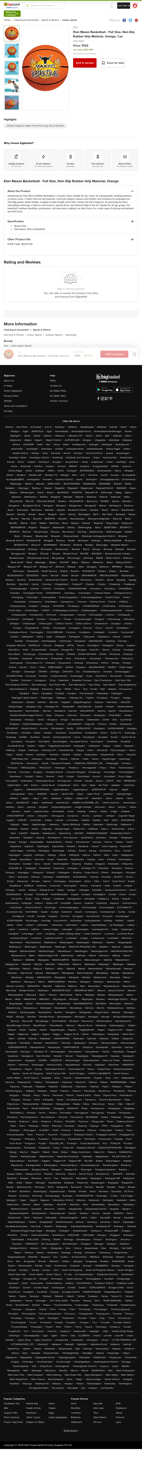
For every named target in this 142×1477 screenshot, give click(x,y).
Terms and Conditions (15, 406)
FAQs (53, 380)
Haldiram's (76, 1422)
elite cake (98, 1408)
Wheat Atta (32, 1403)
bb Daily (8, 411)
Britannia (75, 1417)
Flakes (52, 1408)
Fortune (120, 1417)
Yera (95, 1412)
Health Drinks (33, 1408)
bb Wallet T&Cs (58, 395)
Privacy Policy (11, 395)
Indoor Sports (35, 334)
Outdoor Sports (54, 334)
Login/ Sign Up (124, 6)
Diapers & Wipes (35, 1422)
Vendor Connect (59, 400)
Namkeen (31, 1412)
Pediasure (121, 1408)
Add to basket (85, 63)
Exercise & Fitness (15, 334)
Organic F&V (10, 1412)
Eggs (51, 1412)
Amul (73, 1403)
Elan (75, 27)
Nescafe (97, 1403)
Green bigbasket (13, 390)
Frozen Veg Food (13, 1422)
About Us (9, 380)
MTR (118, 1403)
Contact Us (56, 385)
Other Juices (33, 1417)
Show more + (71, 1430)
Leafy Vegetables (58, 1417)
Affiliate (8, 400)
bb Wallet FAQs (58, 390)
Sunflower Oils (12, 1403)
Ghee (52, 1403)
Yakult (119, 1412)
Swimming (70, 334)
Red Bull (75, 1408)
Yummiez (76, 1412)
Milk (6, 1408)
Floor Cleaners (12, 1417)
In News (8, 385)
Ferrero (97, 1422)
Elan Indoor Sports (22, 345)
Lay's (118, 1422)
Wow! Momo (99, 1417)
